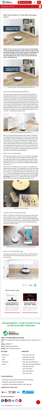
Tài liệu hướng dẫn (6, 376)
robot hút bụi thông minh (16, 49)
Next (38, 303)
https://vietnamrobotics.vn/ (13, 348)
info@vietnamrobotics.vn (11, 346)
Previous (5, 303)
